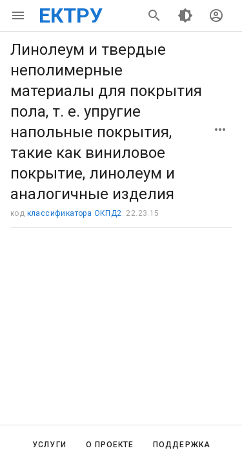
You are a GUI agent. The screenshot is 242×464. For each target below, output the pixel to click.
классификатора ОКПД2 (74, 213)
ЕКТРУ (71, 15)
